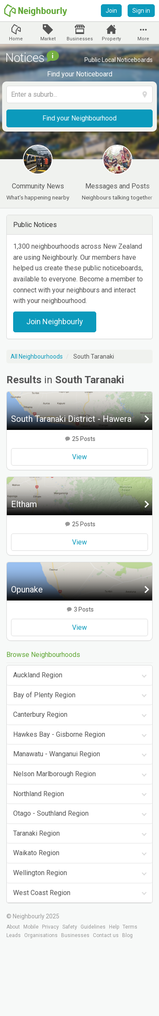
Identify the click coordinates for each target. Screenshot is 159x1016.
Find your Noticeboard (79, 74)
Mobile (31, 927)
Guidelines (93, 927)
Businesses (80, 39)
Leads (13, 935)
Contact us (106, 935)
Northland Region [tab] (38, 794)
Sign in (141, 10)
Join (111, 10)
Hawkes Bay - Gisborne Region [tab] (59, 734)
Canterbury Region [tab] (40, 714)
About (13, 927)
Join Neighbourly (54, 321)
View (79, 457)
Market (48, 39)
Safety (69, 927)
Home (16, 39)
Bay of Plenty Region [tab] (44, 695)
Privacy (50, 927)
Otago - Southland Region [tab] (51, 813)
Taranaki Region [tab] (36, 833)
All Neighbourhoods (37, 356)
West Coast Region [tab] (41, 893)
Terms (130, 927)
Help (114, 927)
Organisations (41, 935)
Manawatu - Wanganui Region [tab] (56, 754)
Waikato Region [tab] (36, 853)
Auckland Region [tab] (37, 675)
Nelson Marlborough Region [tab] (54, 774)
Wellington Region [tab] (40, 873)
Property (111, 39)
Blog (127, 935)
